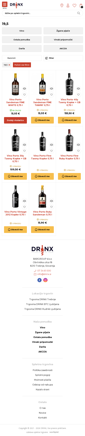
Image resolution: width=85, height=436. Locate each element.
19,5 (7, 65)
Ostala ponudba (21, 39)
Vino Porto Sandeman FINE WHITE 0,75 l (15, 102)
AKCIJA (63, 48)
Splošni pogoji (42, 375)
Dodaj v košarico (15, 120)
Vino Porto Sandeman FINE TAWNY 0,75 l (42, 102)
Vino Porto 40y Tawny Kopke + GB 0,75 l (69, 102)
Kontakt (42, 417)
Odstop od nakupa (42, 384)
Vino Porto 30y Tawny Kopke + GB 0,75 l (15, 158)
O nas (43, 408)
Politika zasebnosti (42, 370)
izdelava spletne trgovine (37, 432)
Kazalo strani (42, 389)
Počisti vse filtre (22, 65)
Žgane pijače (63, 31)
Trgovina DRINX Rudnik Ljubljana (42, 309)
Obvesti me (42, 120)
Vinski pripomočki (63, 39)
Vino (21, 31)
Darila (22, 48)
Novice (42, 413)
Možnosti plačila (42, 380)
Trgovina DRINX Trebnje (42, 299)
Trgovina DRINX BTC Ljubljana (42, 304)
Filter (49, 58)
